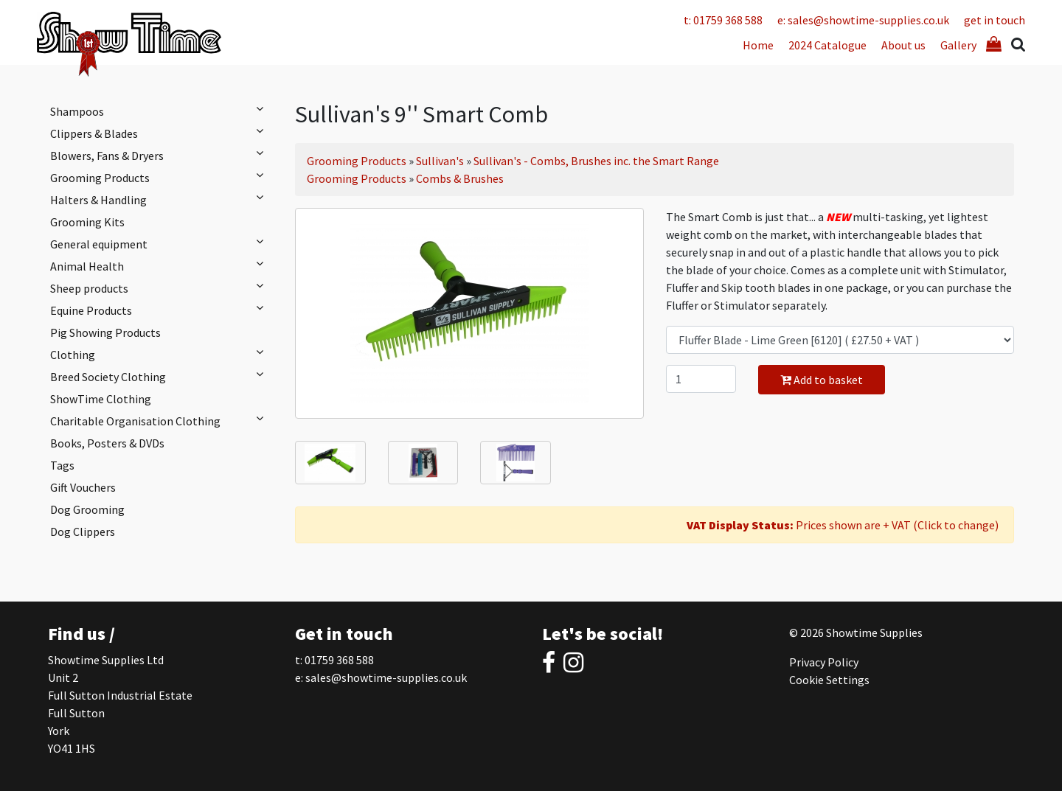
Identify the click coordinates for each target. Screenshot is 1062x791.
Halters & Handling (160, 199)
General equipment (160, 243)
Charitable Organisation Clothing (160, 420)
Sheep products (160, 287)
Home (758, 45)
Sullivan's (440, 160)
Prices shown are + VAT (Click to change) (843, 525)
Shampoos (160, 110)
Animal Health (160, 265)
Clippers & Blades (160, 133)
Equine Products (160, 310)
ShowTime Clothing (100, 398)
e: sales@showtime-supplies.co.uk (863, 20)
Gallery (958, 45)
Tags (62, 465)
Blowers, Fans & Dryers (160, 155)
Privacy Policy (823, 662)
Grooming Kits (87, 222)
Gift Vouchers (83, 487)
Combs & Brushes (460, 178)
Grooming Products (160, 177)
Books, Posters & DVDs (107, 443)
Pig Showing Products (105, 332)
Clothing (160, 354)
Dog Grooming (87, 509)
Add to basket (821, 379)
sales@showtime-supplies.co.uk (386, 677)
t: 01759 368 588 (723, 20)
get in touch (994, 20)
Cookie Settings (829, 679)
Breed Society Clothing (160, 376)
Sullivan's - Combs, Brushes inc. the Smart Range (596, 160)
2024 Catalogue (827, 45)
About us (903, 45)
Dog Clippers (82, 531)
